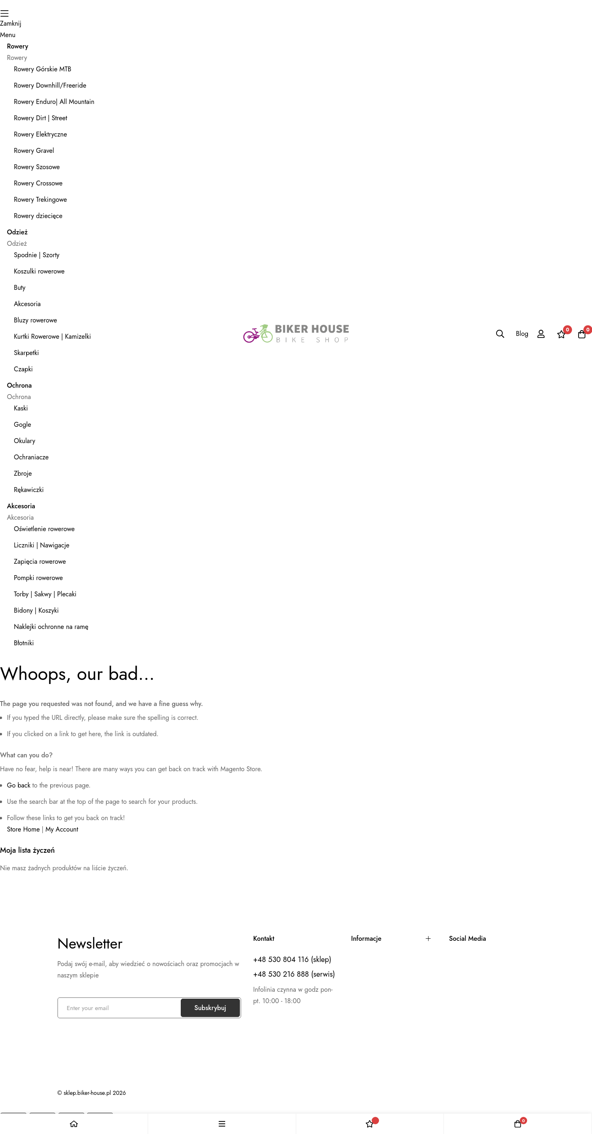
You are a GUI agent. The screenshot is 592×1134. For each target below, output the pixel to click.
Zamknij (11, 23)
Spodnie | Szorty (37, 255)
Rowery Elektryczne (40, 134)
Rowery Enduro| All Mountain (54, 101)
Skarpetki (26, 352)
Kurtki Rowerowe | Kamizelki (52, 336)
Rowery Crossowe (38, 183)
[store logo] (296, 334)
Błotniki (24, 643)
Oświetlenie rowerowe (44, 529)
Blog (522, 333)
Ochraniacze (31, 457)
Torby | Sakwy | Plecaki (45, 594)
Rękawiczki (29, 489)
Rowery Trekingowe (40, 199)
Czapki (23, 369)
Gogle (22, 424)
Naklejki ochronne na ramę (51, 626)
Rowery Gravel (34, 150)
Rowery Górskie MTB (42, 69)
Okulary (24, 441)
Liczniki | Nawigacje (41, 545)
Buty (19, 287)
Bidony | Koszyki (36, 610)
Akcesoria (27, 304)
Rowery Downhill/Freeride (50, 85)
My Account (62, 829)
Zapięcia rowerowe (40, 561)
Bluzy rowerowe (35, 320)
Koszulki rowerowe (39, 271)
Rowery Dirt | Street (40, 118)
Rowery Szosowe (37, 167)
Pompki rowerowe (38, 577)
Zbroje (23, 473)
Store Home (23, 829)
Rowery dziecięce (38, 216)
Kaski (21, 408)
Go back (18, 785)
